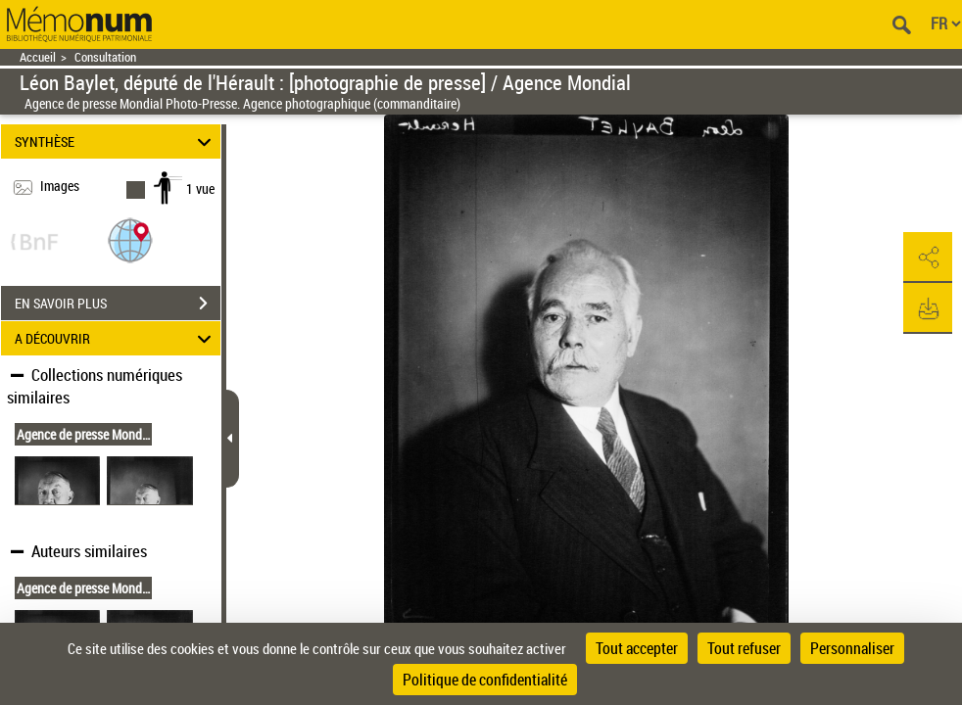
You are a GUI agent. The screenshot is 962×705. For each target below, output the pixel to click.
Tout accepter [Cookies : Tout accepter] (637, 648)
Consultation (105, 57)
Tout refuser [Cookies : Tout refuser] (744, 648)
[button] (130, 239)
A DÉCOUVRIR (115, 338)
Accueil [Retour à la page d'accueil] (38, 57)
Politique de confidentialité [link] (485, 679)
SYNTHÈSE (115, 141)
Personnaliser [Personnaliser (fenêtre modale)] (852, 648)
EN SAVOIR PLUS (117, 303)
